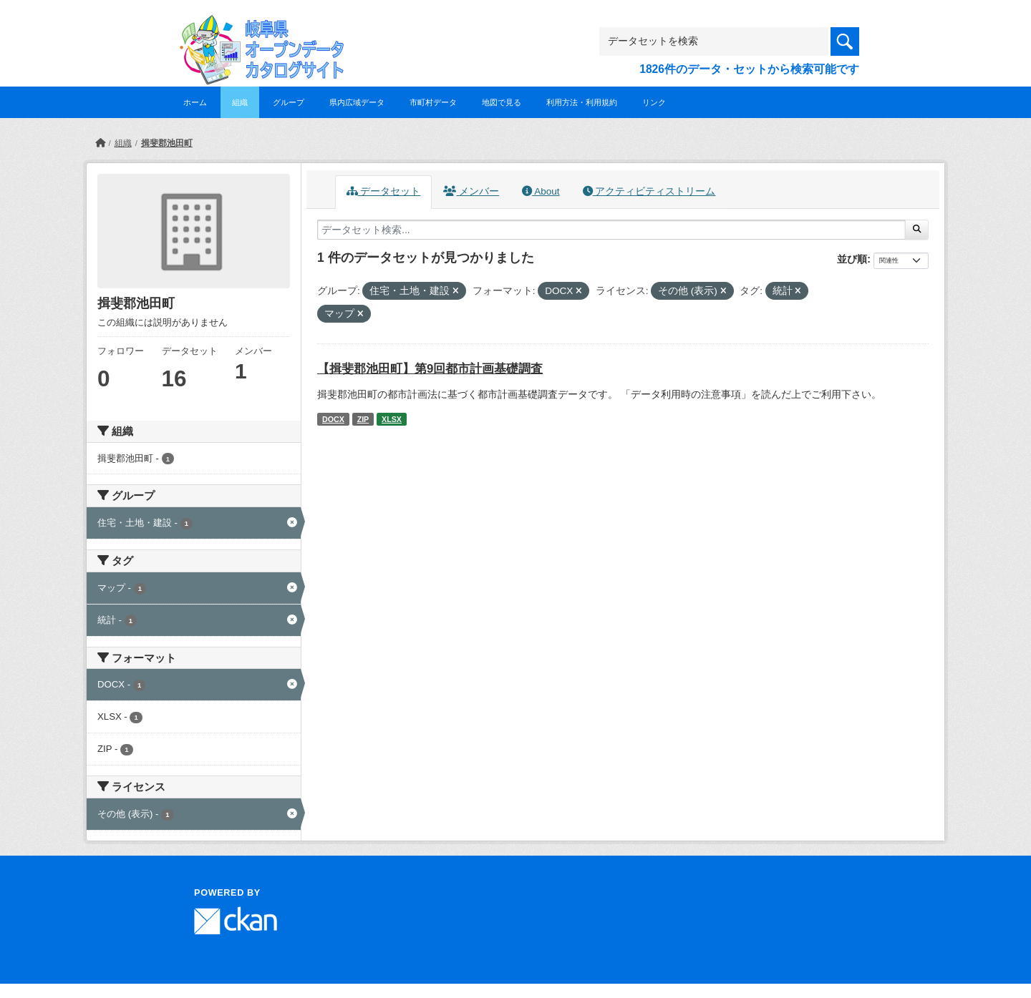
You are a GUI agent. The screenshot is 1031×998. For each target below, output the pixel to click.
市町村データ (433, 102)
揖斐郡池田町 (167, 143)
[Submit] (917, 230)
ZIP (363, 419)
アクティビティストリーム (649, 191)
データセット (384, 191)
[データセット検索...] (611, 230)
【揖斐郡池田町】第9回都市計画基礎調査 (430, 369)
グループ (288, 102)
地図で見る (501, 102)
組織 (240, 102)
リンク (654, 102)
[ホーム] (100, 143)
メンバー (471, 191)
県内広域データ (356, 102)
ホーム (195, 102)
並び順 (852, 259)
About (540, 191)
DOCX (333, 419)
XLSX (392, 419)
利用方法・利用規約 (581, 102)
